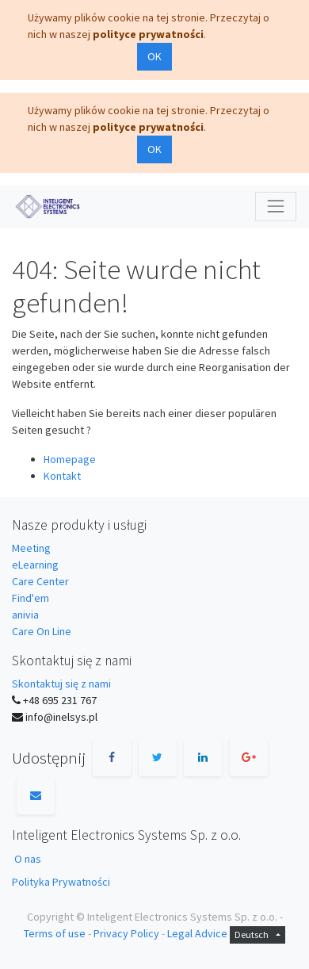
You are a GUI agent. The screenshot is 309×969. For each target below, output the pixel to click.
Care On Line (41, 631)
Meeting (31, 548)
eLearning (35, 564)
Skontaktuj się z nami (61, 683)
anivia (25, 614)
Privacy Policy (126, 933)
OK (154, 56)
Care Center (40, 581)
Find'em (30, 598)
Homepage (70, 459)
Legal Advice (197, 933)
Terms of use (55, 933)
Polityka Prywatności (61, 882)
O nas (27, 859)
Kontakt (62, 476)
